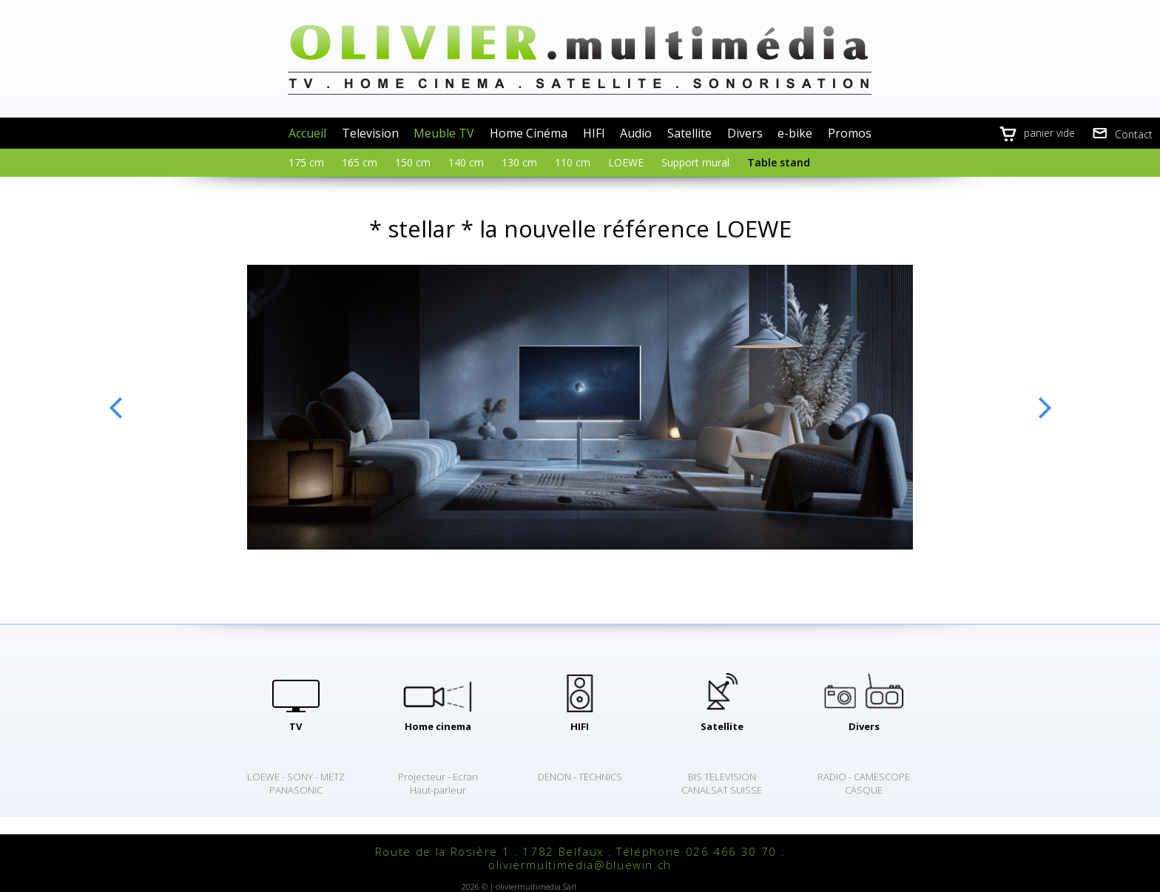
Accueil (307, 133)
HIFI (594, 133)
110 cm (572, 162)
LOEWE (626, 162)
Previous (115, 407)
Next (1044, 407)
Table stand (778, 162)
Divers (745, 133)
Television (370, 133)
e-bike (795, 133)
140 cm (466, 162)
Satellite (689, 133)
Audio (636, 133)
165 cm (359, 162)
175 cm (306, 162)
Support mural (695, 162)
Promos (849, 133)
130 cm (519, 162)
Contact (1134, 134)
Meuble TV (444, 133)
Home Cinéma (528, 133)
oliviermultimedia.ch (580, 59)
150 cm (413, 162)
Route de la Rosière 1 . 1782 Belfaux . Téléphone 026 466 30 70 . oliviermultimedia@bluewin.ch (580, 858)
